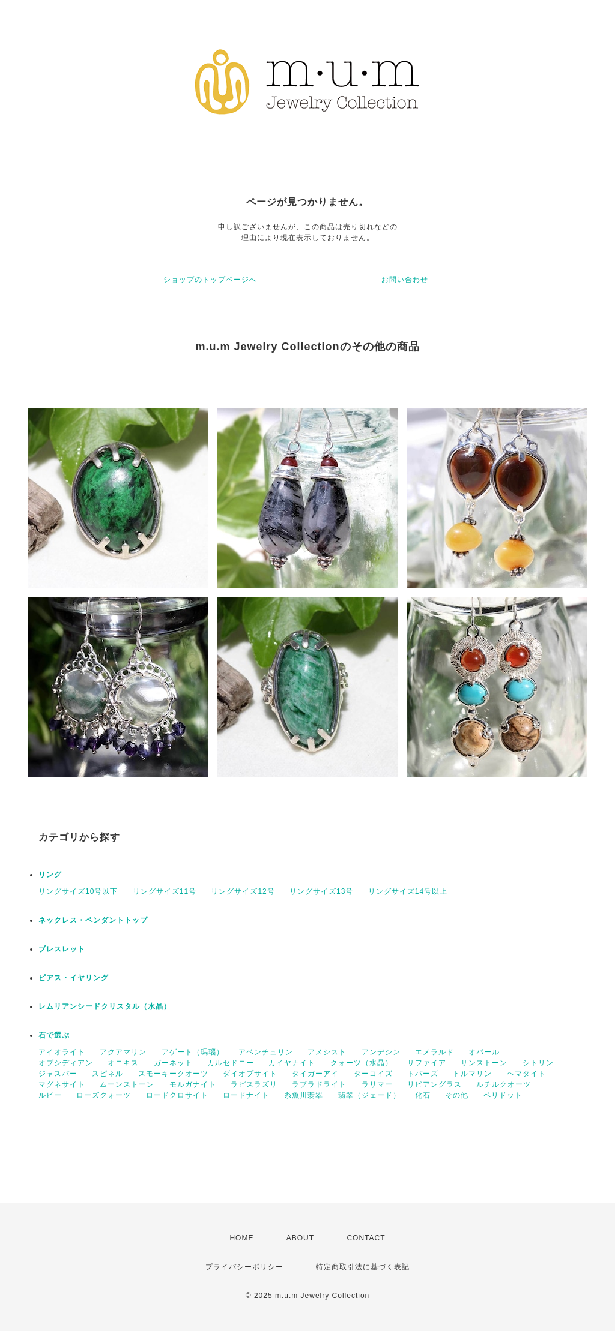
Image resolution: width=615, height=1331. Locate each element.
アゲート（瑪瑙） (193, 1052)
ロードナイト (246, 1095)
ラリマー (377, 1084)
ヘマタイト (526, 1073)
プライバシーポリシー (244, 1267)
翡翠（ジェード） (369, 1095)
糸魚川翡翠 (303, 1095)
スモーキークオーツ (173, 1073)
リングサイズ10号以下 (78, 891)
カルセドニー (230, 1063)
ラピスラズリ (254, 1084)
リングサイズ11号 (164, 891)
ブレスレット (61, 949)
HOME (241, 1238)
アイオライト (61, 1052)
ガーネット (173, 1063)
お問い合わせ (404, 279)
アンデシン (381, 1052)
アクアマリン (123, 1052)
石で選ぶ (54, 1035)
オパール (484, 1052)
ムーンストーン (127, 1084)
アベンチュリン (265, 1052)
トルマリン (472, 1073)
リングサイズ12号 (242, 891)
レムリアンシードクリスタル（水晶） (104, 1006)
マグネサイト (61, 1084)
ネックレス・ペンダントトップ (93, 920)
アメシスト (327, 1052)
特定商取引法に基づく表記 (363, 1267)
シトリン (538, 1063)
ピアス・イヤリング (73, 978)
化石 (423, 1095)
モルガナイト (192, 1084)
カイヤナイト (291, 1063)
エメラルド (434, 1052)
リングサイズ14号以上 (407, 891)
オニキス (123, 1063)
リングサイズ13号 (321, 891)
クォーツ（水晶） (361, 1063)
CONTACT (366, 1238)
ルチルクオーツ (503, 1084)
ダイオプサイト (250, 1073)
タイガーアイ (315, 1073)
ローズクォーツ (103, 1095)
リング (50, 874)
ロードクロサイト (177, 1095)
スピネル (107, 1073)
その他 (456, 1095)
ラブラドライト (319, 1084)
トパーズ (422, 1073)
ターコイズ (373, 1073)
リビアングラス (434, 1084)
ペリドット (503, 1095)
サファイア (426, 1063)
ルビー (50, 1095)
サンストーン (484, 1063)
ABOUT (300, 1238)
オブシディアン (65, 1063)
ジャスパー (57, 1073)
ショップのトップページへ (210, 279)
